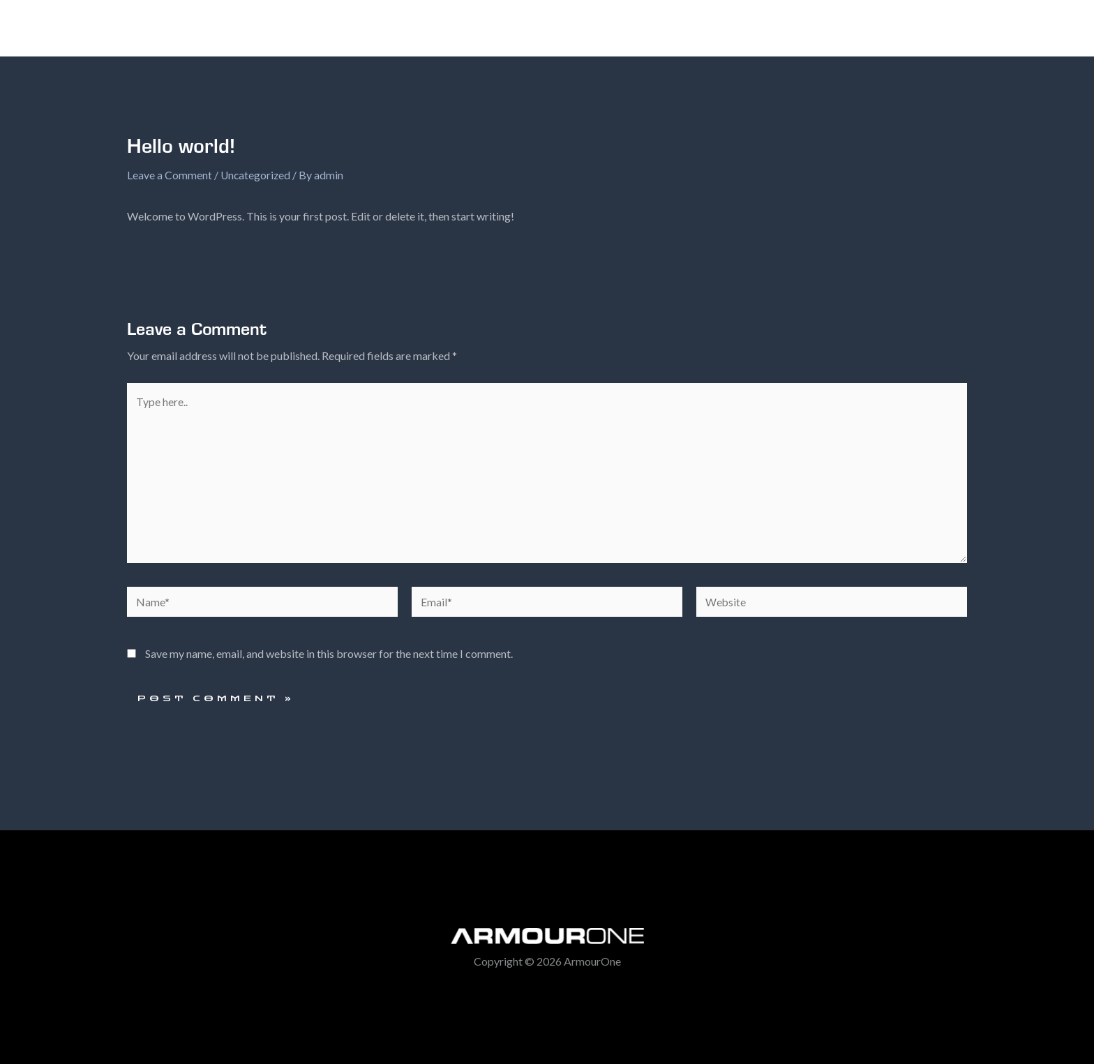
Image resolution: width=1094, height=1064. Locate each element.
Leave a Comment (169, 174)
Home (567, 27)
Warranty (774, 27)
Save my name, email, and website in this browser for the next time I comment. (329, 658)
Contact (845, 27)
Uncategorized (256, 174)
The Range (642, 27)
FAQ (713, 27)
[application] (670, 27)
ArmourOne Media (939, 27)
